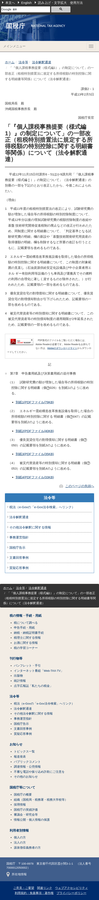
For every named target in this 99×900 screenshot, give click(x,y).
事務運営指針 (19, 537)
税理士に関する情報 (27, 637)
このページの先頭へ (79, 486)
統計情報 (20, 680)
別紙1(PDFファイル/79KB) (35, 402)
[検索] (25, 9)
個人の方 (20, 837)
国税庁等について (22, 787)
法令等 (23, 62)
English (26, 2)
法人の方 (20, 842)
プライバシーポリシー (71, 893)
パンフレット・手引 (27, 665)
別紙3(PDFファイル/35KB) (35, 454)
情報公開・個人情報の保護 (32, 819)
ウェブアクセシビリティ (71, 888)
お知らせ (16, 744)
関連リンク (44, 888)
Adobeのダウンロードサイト (62, 348)
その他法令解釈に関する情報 (30, 527)
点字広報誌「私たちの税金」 (33, 685)
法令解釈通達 (41, 62)
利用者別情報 (19, 830)
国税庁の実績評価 (26, 809)
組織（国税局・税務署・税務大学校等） (41, 799)
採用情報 (20, 804)
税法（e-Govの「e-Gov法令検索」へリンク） (42, 507)
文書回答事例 (19, 557)
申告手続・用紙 (24, 627)
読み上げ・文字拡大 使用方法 (60, 2)
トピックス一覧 (24, 751)
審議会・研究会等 (26, 814)
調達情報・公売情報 (27, 766)
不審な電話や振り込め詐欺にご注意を (39, 771)
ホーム (10, 62)
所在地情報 (16, 874)
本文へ (10, 2)
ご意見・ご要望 (23, 888)
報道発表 (20, 756)
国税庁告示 (17, 547)
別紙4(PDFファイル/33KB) (35, 477)
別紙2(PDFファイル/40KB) (35, 431)
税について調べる (26, 622)
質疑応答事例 (19, 568)
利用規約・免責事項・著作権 (34, 893)
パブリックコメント (27, 761)
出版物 (18, 675)
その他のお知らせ (26, 776)
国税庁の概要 (23, 794)
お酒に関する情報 (26, 642)
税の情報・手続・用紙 (26, 615)
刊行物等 (16, 658)
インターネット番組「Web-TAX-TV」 (39, 670)
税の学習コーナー (26, 648)
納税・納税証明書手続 (29, 632)
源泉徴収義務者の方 (27, 847)
